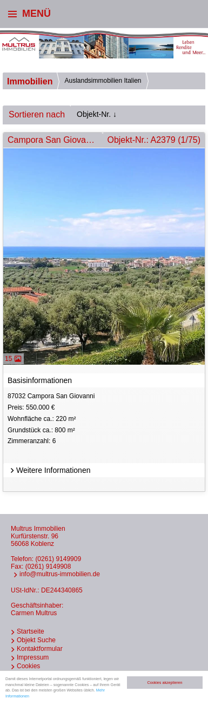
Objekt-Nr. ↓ (97, 114)
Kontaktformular (40, 649)
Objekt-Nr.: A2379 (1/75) (153, 139)
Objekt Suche (36, 640)
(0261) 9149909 (58, 559)
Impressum (33, 657)
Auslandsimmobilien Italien (102, 80)
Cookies (28, 666)
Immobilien (29, 81)
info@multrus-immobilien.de (59, 574)
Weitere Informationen (49, 470)
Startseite (30, 631)
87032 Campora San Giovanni (105, 419)
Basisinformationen (40, 380)
